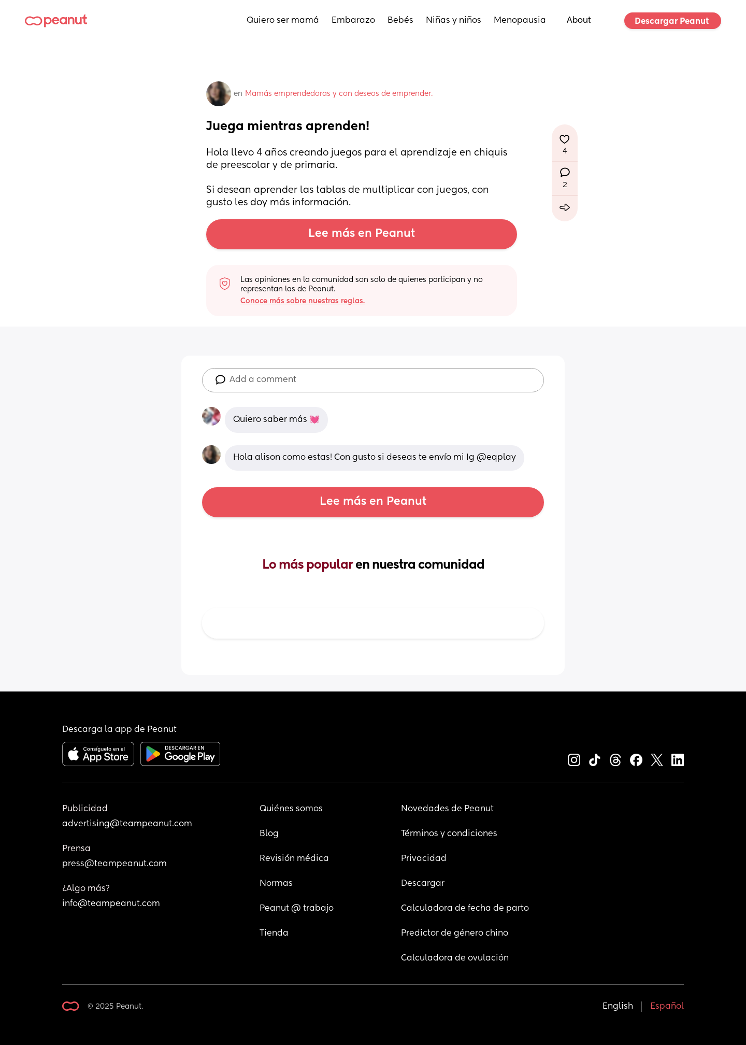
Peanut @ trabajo (297, 909)
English (617, 1006)
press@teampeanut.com (114, 864)
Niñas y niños (453, 21)
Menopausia (520, 21)
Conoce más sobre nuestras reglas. (302, 301)
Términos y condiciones (449, 834)
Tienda (274, 933)
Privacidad (424, 859)
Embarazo (353, 21)
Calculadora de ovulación (455, 958)
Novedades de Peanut (447, 809)
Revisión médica (294, 859)
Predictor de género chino (454, 933)
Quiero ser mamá (283, 21)
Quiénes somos (291, 809)
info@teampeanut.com (111, 904)
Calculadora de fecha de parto (465, 909)
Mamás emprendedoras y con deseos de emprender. (339, 93)
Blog (269, 834)
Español (667, 1006)
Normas (276, 884)
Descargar (422, 884)
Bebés (400, 21)
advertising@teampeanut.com (127, 824)
